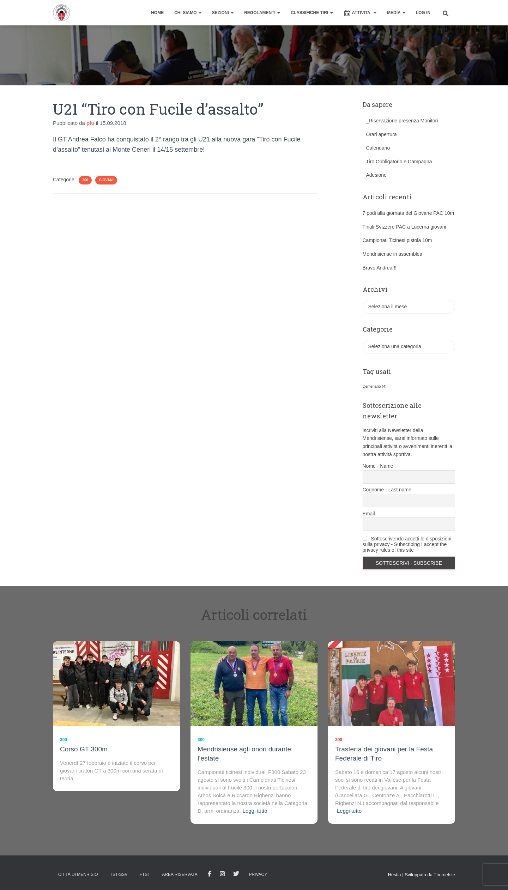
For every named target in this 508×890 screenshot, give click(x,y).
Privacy (258, 874)
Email (369, 513)
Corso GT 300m (84, 749)
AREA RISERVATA (179, 874)
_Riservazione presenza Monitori (402, 120)
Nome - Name (378, 466)
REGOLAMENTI (262, 12)
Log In (423, 12)
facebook (209, 874)
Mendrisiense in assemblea (393, 254)
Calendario (378, 148)
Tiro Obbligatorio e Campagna (399, 161)
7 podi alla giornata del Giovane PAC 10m (408, 213)
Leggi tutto (255, 811)
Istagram (222, 874)
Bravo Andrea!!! (380, 268)
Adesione (376, 175)
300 (85, 180)
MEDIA (396, 12)
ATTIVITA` (360, 13)
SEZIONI (223, 12)
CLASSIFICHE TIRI (312, 12)
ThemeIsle (444, 874)
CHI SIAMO (187, 12)
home (157, 12)
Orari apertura (381, 134)
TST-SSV (119, 874)
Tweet (236, 874)
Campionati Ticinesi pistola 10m (397, 240)
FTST (144, 874)
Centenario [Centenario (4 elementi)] (375, 386)
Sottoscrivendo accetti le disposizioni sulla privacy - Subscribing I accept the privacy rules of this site (407, 544)
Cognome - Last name (387, 489)
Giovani (106, 180)
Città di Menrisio (78, 874)
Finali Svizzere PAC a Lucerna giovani (404, 227)
